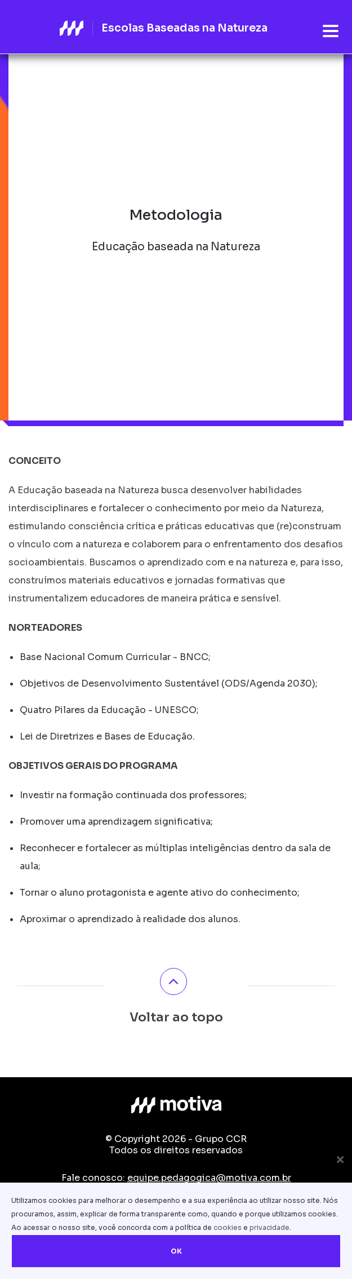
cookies (227, 1227)
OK (176, 1251)
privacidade (269, 1227)
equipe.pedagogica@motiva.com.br (209, 1178)
